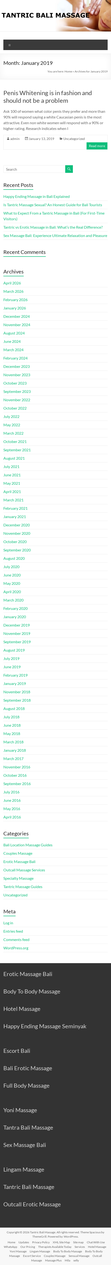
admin (15, 139)
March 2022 (13, 433)
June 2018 (12, 725)
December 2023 (16, 366)
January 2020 (14, 616)
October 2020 (15, 541)
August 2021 (14, 458)
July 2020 (11, 566)
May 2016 (11, 808)
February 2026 (15, 299)
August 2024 (14, 333)
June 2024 (12, 341)
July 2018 (11, 717)
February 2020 (15, 608)
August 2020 (14, 558)
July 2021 (11, 466)
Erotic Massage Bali (19, 861)
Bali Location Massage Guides (28, 845)
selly (76, 1260)
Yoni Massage (20, 1109)
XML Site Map (61, 1242)
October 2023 (15, 383)
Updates (23, 1242)
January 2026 (14, 308)
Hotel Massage (22, 1008)
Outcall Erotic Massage (32, 1204)
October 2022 (15, 408)
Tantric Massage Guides (22, 886)
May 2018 (11, 733)
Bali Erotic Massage (27, 1067)
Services (80, 1247)
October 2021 (15, 441)
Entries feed (13, 931)
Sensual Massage (79, 1256)
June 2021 (12, 475)
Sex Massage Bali (24, 1144)
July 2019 (11, 658)
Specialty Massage (18, 878)
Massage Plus (53, 1260)
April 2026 (12, 283)
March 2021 (13, 500)
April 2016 (12, 817)
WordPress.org (15, 948)
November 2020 (16, 533)
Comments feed (16, 939)
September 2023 (17, 391)
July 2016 (11, 792)
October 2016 (15, 775)
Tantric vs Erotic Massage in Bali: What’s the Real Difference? (53, 227)
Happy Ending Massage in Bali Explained (36, 196)
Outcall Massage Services (24, 870)
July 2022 (11, 416)
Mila (67, 1260)
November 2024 (16, 324)
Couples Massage (17, 853)
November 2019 (16, 633)
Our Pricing (27, 1247)
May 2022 (11, 424)
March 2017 (13, 758)
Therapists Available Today (54, 1247)
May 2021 (11, 483)
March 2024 (13, 349)
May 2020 (11, 583)
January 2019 (14, 683)
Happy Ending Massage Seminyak (45, 1026)
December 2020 (16, 525)
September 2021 (17, 449)
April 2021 (12, 491)
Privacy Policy (41, 1242)
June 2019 (12, 666)
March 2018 (13, 742)
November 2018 (16, 691)
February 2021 (15, 508)
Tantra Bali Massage (28, 1127)
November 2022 (16, 399)
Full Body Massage (26, 1085)
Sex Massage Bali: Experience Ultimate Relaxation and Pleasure (55, 235)
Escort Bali (16, 1050)
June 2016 (12, 800)
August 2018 (14, 708)
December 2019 (16, 625)
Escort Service (32, 1256)
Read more (97, 146)
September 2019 (17, 641)
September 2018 (17, 700)
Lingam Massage (23, 1169)
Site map (78, 1242)
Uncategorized (74, 139)
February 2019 (15, 675)
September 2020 (17, 550)
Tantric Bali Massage (28, 1186)
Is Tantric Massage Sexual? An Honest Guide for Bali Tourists (52, 204)
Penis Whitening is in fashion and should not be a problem (47, 96)
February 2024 (15, 358)
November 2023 (16, 374)
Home (68, 71)
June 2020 (12, 575)
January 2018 (14, 750)
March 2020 (13, 600)
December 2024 (16, 316)
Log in (8, 922)
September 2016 (17, 783)
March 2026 (13, 291)
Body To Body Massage (31, 991)
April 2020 (12, 591)
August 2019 (14, 650)
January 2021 (14, 516)
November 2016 (16, 767)
